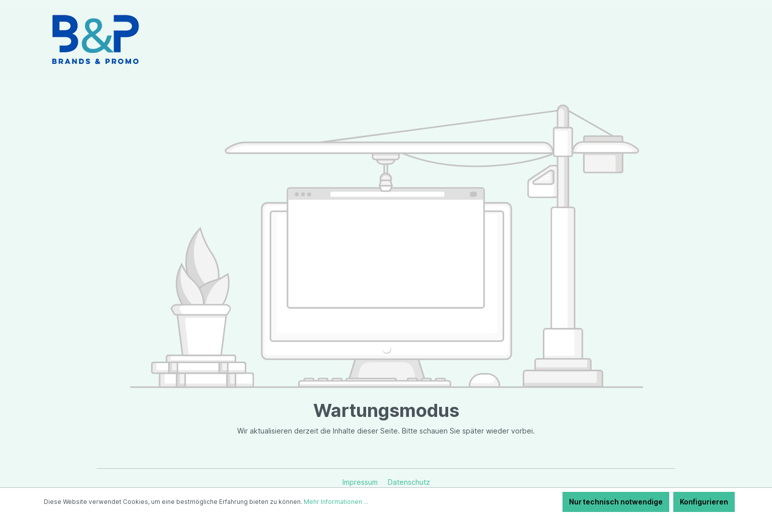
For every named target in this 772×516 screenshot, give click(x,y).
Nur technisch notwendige (616, 501)
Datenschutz (409, 482)
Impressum (361, 482)
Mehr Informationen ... (336, 501)
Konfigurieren (704, 501)
